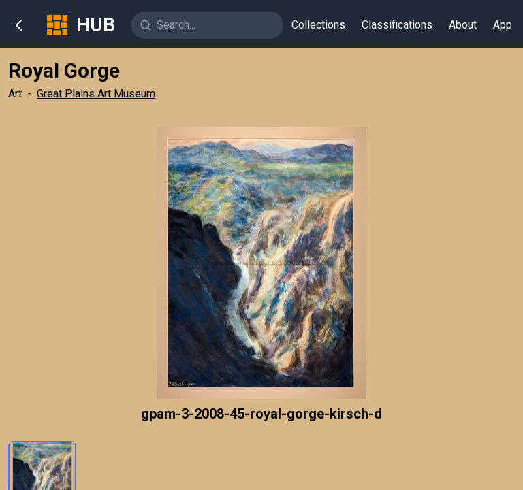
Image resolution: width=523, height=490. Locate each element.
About (463, 24)
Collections (318, 24)
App (502, 24)
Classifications (397, 24)
